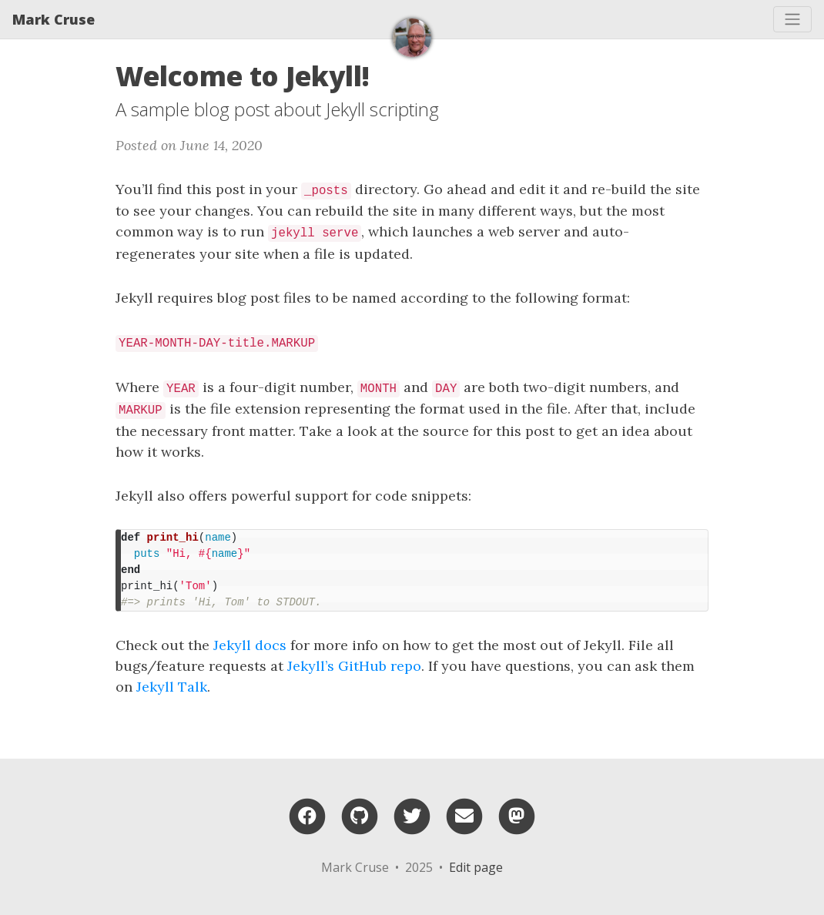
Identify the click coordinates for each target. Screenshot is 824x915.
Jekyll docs (249, 645)
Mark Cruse (53, 19)
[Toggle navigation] (792, 19)
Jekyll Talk (171, 686)
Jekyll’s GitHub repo (354, 666)
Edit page (476, 867)
